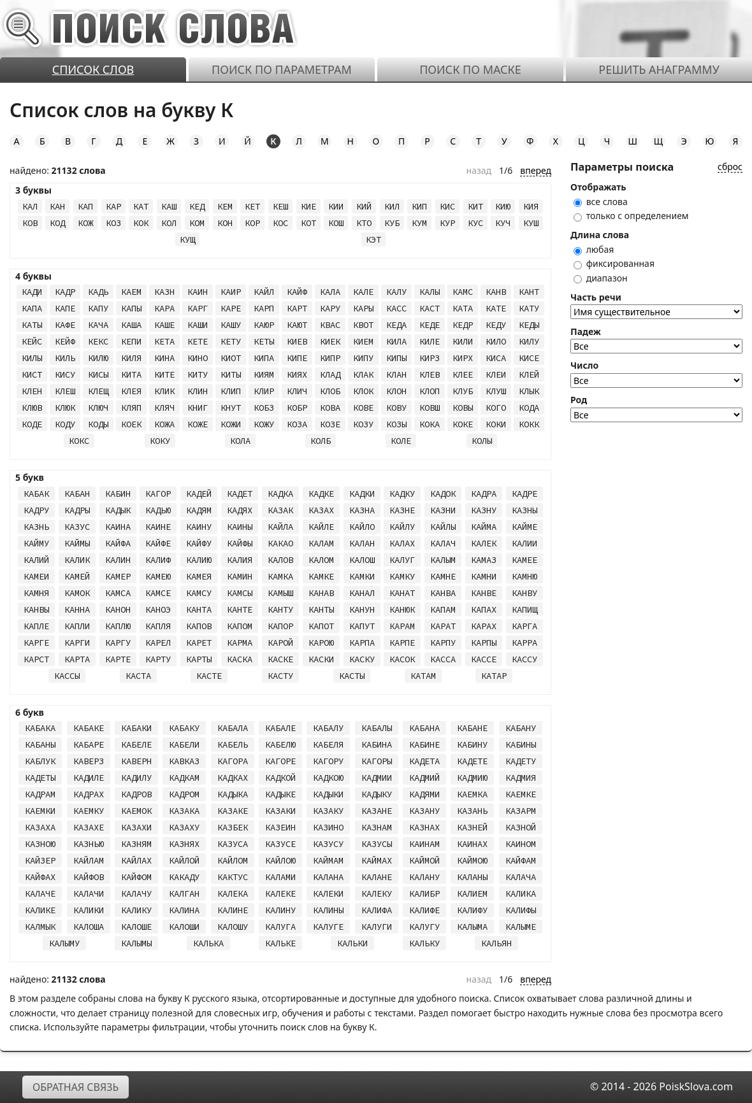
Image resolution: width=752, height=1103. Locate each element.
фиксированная (614, 263)
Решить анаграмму (658, 69)
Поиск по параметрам (282, 69)
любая (594, 249)
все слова (601, 202)
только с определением (631, 216)
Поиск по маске (470, 69)
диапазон (601, 278)
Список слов (93, 69)
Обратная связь (76, 1087)
